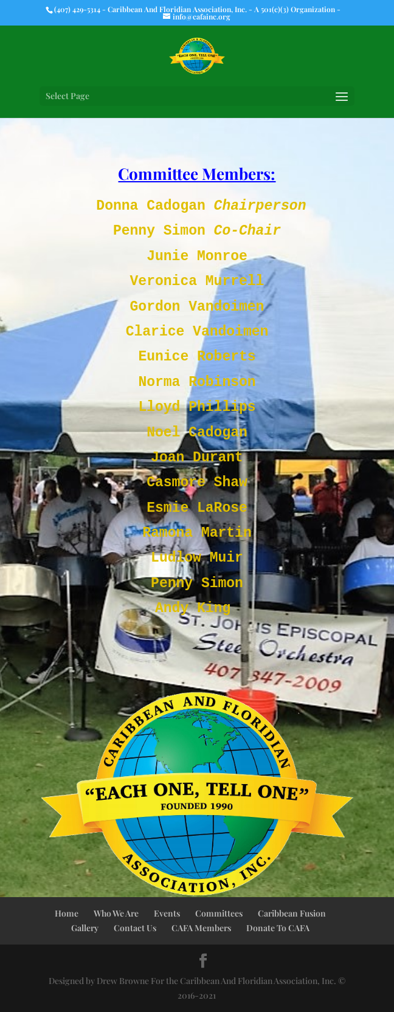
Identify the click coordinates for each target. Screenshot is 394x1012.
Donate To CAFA (277, 928)
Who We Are (116, 913)
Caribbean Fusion (292, 913)
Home (66, 913)
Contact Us (135, 928)
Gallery (84, 928)
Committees (219, 913)
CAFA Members (201, 928)
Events (167, 913)
